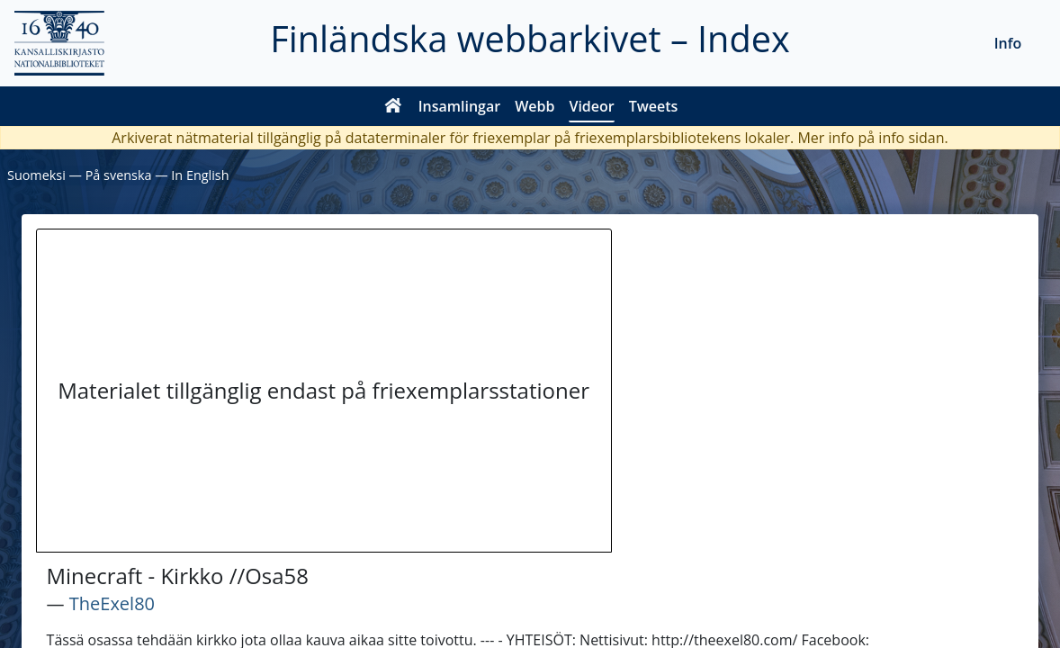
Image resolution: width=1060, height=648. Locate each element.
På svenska (118, 175)
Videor (591, 106)
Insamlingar (459, 106)
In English (200, 175)
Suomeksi (36, 175)
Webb (534, 106)
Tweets (653, 106)
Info (1008, 43)
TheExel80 (112, 603)
